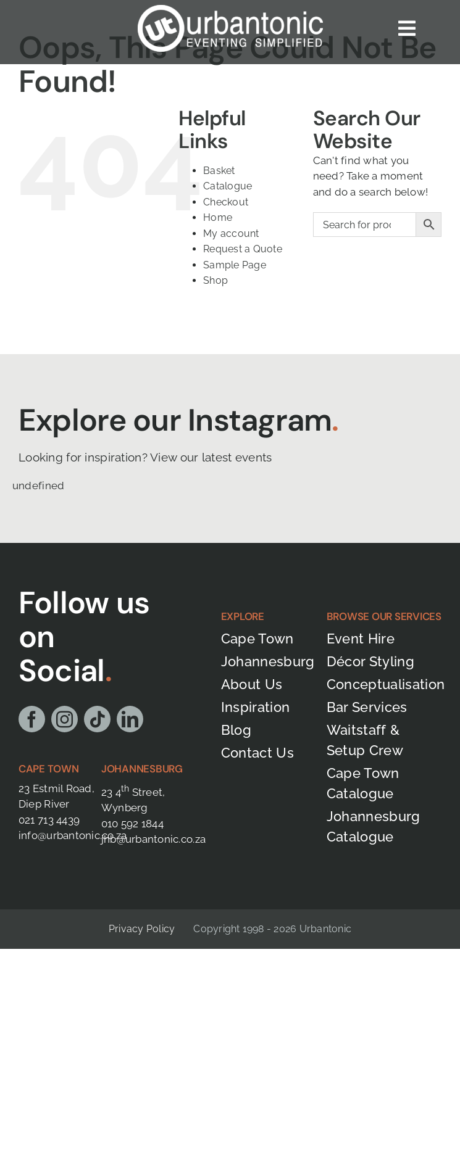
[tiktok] (97, 719)
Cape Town (49, 768)
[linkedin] (130, 719)
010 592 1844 (132, 823)
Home (217, 217)
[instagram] (64, 719)
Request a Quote (242, 249)
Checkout (225, 202)
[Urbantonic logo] (230, 10)
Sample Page (234, 265)
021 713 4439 (49, 820)
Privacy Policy (142, 929)
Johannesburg (142, 768)
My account (231, 233)
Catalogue (227, 186)
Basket (219, 170)
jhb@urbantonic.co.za (153, 839)
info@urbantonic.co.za (73, 835)
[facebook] (32, 719)
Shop (215, 280)
